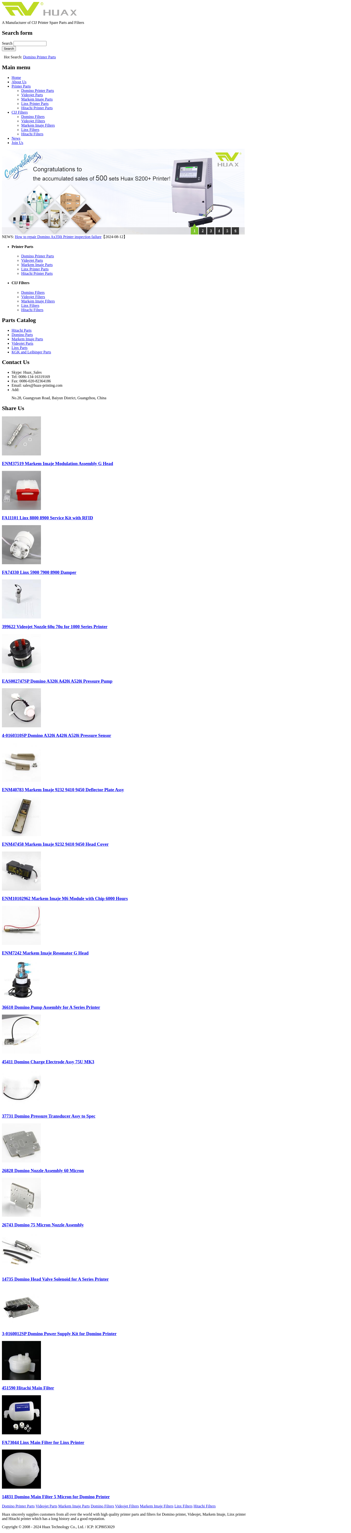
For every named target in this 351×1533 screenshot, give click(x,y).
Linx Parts (19, 348)
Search (7, 43)
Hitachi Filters (32, 134)
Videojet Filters (33, 121)
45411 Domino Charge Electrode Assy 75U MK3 (48, 1061)
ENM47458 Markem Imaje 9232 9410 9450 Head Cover (55, 844)
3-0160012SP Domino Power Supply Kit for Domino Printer (59, 1333)
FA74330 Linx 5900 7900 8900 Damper (39, 572)
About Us (19, 82)
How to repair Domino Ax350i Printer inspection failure (58, 237)
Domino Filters (33, 117)
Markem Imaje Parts (37, 99)
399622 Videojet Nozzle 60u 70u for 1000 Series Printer (54, 626)
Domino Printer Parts (39, 57)
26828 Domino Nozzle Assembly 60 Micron (43, 1170)
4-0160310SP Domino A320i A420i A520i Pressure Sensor (56, 735)
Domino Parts (22, 335)
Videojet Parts (32, 95)
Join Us (17, 143)
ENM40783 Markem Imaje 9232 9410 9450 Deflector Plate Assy (63, 789)
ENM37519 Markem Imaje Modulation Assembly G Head (57, 463)
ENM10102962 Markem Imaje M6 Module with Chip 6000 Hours (65, 898)
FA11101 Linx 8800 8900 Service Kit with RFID (47, 517)
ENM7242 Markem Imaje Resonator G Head (45, 953)
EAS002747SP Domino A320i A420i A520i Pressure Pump (57, 681)
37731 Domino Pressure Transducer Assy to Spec (48, 1116)
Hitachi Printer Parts (37, 108)
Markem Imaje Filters (38, 125)
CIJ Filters (20, 112)
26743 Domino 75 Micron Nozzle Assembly (43, 1224)
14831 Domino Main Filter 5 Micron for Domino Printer (56, 1496)
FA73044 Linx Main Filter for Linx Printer (43, 1442)
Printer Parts (21, 86)
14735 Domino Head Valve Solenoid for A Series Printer (55, 1279)
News (16, 138)
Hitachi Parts (22, 330)
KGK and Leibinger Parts (31, 352)
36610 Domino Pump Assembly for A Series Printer (51, 1007)
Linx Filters (30, 130)
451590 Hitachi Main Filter (28, 1387)
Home (16, 78)
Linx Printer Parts (35, 104)
